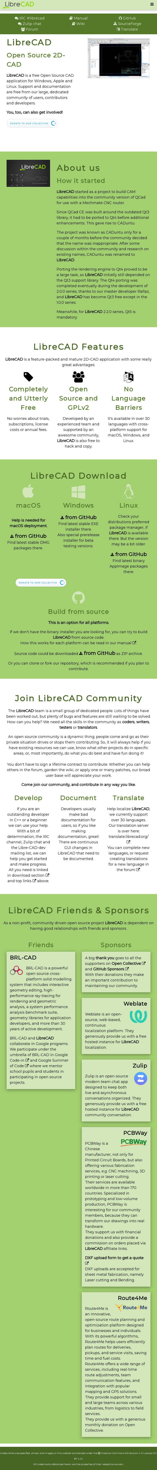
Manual (78, 18)
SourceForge (127, 24)
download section (30, 875)
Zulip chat (29, 24)
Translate (127, 29)
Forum (29, 29)
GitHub (127, 18)
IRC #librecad (30, 18)
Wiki (78, 24)
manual (126, 643)
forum (132, 870)
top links (26, 881)
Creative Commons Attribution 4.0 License (125, 1453)
